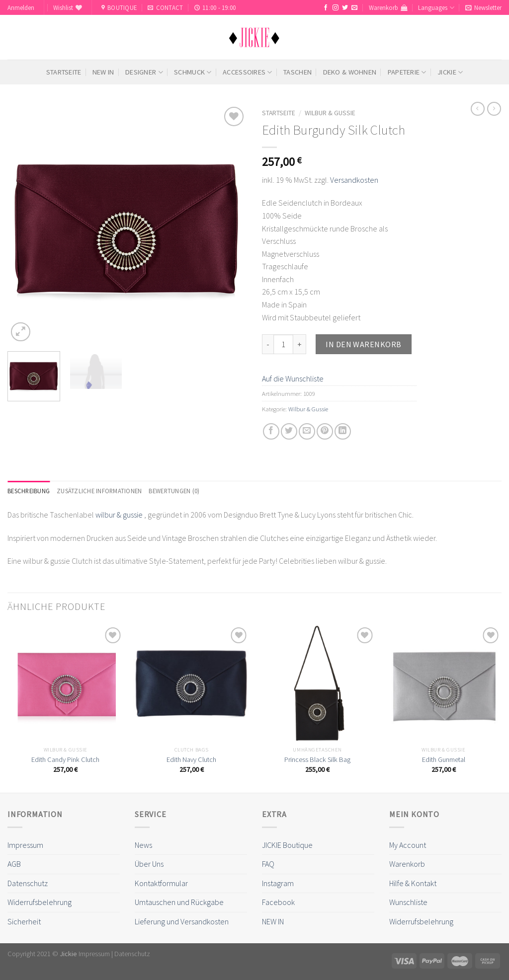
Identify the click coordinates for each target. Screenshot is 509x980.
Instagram (278, 883)
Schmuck (193, 72)
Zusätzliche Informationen (99, 491)
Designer (144, 72)
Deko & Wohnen (350, 72)
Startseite (64, 72)
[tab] (28, 491)
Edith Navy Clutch (191, 759)
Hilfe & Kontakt (412, 883)
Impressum (25, 845)
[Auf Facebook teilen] (271, 431)
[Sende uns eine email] (354, 7)
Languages (436, 7)
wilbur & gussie (119, 515)
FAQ (268, 864)
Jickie (450, 72)
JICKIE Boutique (287, 845)
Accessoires (247, 72)
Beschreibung (28, 491)
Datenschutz (27, 883)
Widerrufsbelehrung (39, 902)
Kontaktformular (161, 883)
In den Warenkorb (364, 344)
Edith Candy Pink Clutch (65, 759)
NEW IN (103, 72)
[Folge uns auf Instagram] (336, 7)
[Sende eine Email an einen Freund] (307, 431)
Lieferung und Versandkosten (182, 921)
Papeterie (407, 72)
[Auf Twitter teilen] (289, 431)
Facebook (278, 902)
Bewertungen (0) (174, 491)
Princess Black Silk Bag (317, 759)
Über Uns (149, 864)
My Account (407, 845)
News (143, 845)
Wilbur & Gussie (330, 113)
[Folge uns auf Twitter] (345, 7)
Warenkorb (407, 864)
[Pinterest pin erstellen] (325, 431)
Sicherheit (24, 921)
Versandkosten (354, 180)
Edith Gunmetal (443, 759)
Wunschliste (408, 902)
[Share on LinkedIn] (343, 431)
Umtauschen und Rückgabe (179, 902)
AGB (14, 864)
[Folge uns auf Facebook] (326, 7)
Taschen (297, 72)
